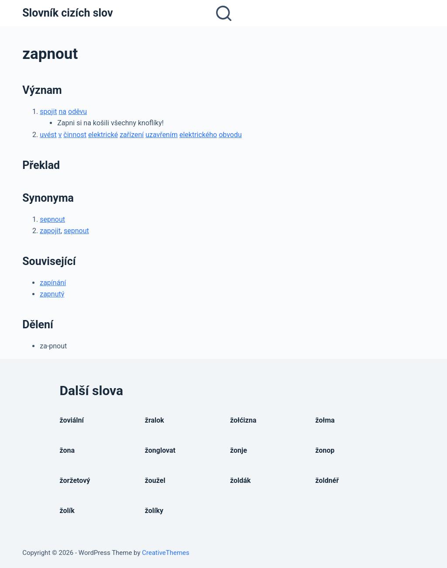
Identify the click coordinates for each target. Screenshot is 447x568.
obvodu (230, 135)
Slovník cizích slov (67, 13)
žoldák (240, 480)
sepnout (52, 219)
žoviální (72, 420)
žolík (67, 510)
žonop (324, 450)
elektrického (198, 135)
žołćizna (243, 420)
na (63, 111)
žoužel (155, 480)
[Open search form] (223, 13)
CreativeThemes (165, 553)
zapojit (50, 231)
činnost (74, 135)
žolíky (154, 510)
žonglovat (160, 450)
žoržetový (75, 480)
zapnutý (52, 294)
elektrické (103, 135)
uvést (48, 135)
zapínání (53, 283)
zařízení (132, 135)
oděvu (77, 111)
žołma (324, 420)
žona (67, 450)
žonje (238, 450)
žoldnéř (327, 480)
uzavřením (161, 135)
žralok (154, 420)
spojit (48, 111)
